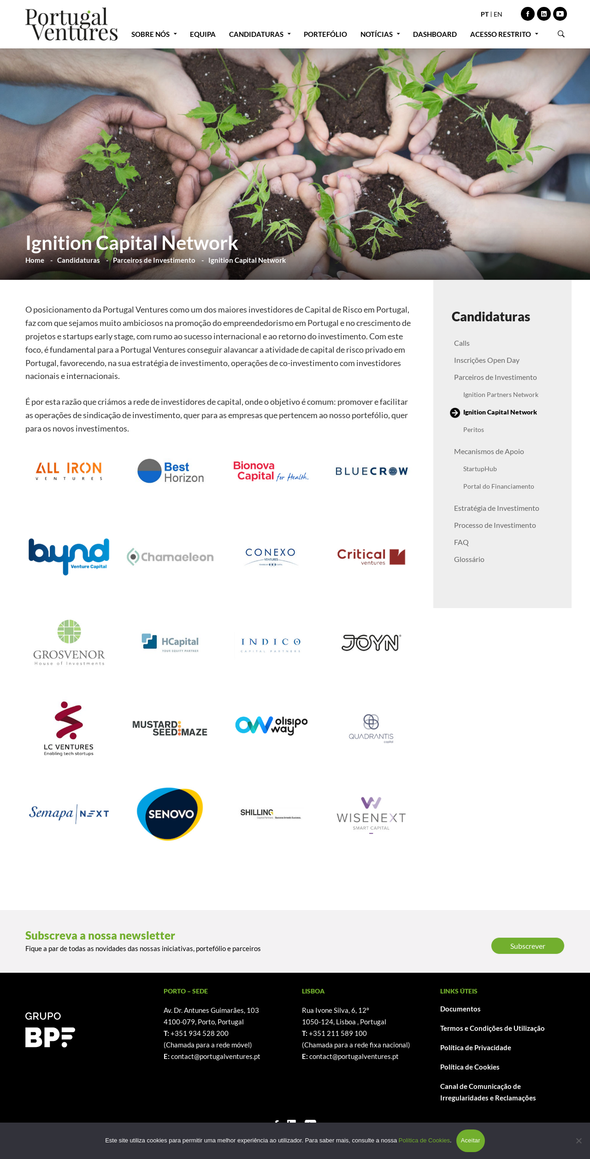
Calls (462, 342)
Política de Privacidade (475, 1047)
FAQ (461, 542)
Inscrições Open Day (486, 359)
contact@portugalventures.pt (215, 1056)
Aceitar (470, 1140)
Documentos (460, 1009)
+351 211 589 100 (338, 1033)
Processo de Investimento (495, 524)
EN (498, 14)
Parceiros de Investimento (154, 260)
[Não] (578, 1140)
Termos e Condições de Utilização (492, 1028)
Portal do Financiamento (498, 486)
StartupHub (480, 469)
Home (34, 260)
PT (485, 14)
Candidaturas (78, 260)
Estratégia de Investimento (496, 507)
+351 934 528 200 (200, 1033)
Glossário (469, 559)
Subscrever (527, 945)
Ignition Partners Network (500, 394)
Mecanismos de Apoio (489, 451)
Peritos (473, 429)
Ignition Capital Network (500, 412)
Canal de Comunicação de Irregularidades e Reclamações (488, 1092)
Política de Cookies (470, 1067)
